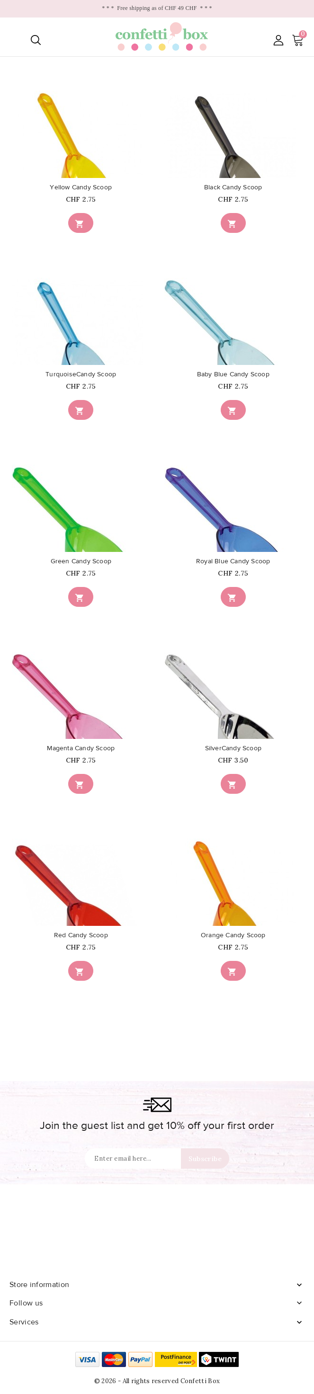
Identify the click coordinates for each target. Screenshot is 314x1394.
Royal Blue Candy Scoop (233, 561)
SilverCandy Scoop (233, 748)
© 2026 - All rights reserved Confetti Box (157, 1381)
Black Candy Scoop (233, 187)
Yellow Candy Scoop (81, 187)
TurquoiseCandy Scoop (80, 374)
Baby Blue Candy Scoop (233, 374)
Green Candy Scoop (81, 561)
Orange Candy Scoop (233, 935)
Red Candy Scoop (81, 935)
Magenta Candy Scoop (81, 748)
